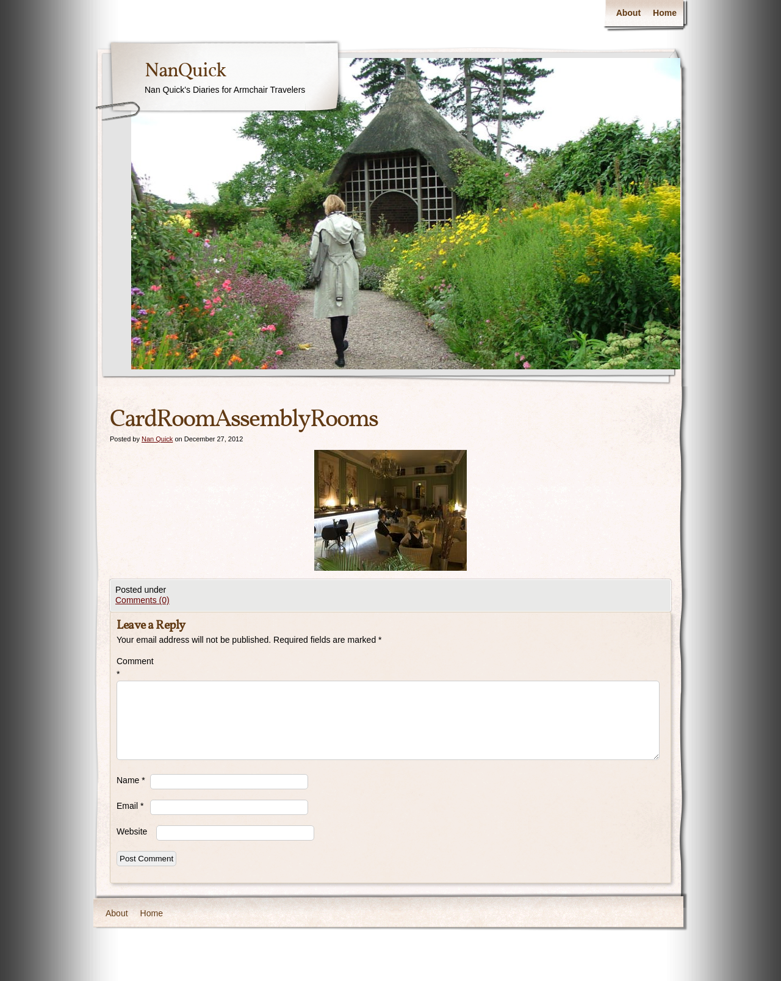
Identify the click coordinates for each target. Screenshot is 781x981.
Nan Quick (157, 439)
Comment (133, 667)
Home (665, 13)
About (628, 13)
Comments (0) (142, 600)
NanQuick (185, 71)
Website (132, 831)
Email (130, 806)
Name (131, 780)
